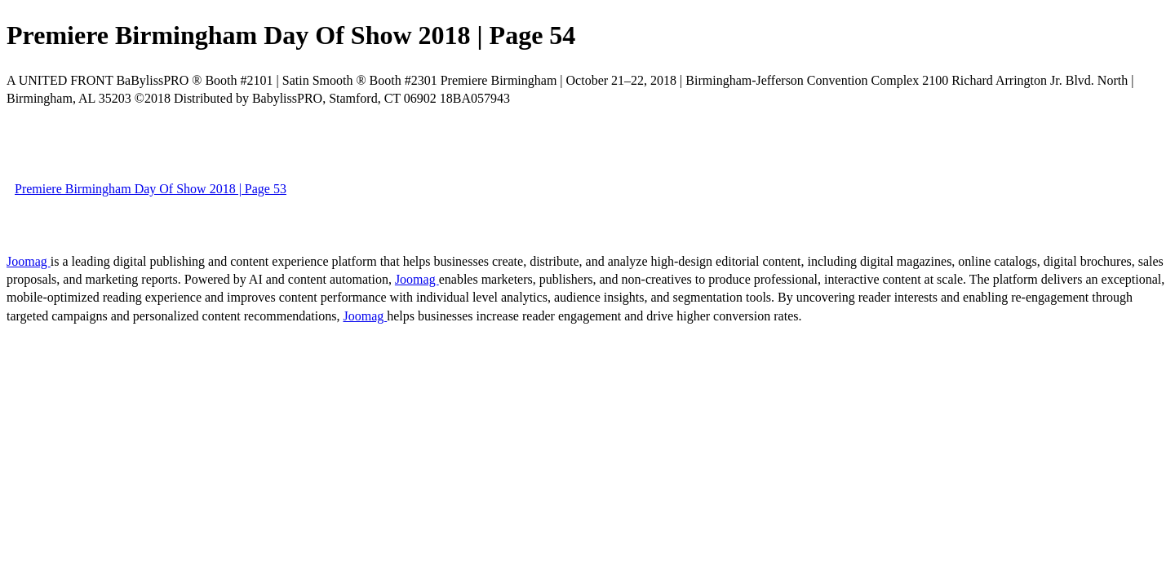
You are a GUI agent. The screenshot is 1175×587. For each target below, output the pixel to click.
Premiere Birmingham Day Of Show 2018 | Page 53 (150, 189)
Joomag (29, 261)
